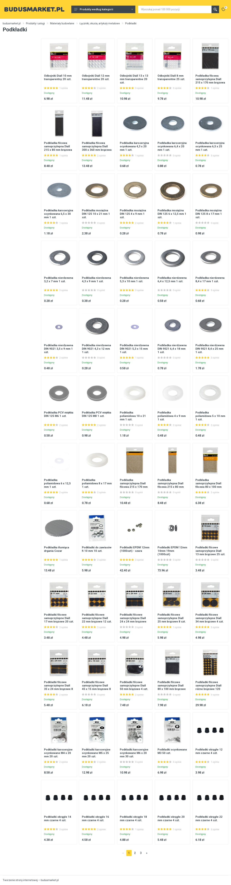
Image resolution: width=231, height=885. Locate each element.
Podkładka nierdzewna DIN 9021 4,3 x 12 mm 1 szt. (96, 349)
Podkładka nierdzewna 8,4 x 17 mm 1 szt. (210, 279)
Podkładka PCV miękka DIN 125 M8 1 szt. (96, 414)
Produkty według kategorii (103, 9)
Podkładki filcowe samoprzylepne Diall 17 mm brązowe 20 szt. (59, 618)
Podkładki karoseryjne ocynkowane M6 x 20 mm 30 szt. (134, 753)
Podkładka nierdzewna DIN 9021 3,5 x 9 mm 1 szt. (58, 349)
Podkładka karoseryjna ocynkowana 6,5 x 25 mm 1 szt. (210, 146)
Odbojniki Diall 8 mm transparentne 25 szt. (171, 77)
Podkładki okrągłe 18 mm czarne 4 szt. (133, 818)
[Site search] (175, 9)
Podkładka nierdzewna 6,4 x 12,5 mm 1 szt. (172, 279)
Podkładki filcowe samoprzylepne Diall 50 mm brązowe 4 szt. (134, 686)
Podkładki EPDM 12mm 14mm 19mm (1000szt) (172, 551)
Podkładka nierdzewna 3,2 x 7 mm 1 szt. (58, 279)
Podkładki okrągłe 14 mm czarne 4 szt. (57, 818)
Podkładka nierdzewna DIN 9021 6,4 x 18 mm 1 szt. (172, 349)
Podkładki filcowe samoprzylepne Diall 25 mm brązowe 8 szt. (172, 618)
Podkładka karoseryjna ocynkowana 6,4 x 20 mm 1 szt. (172, 146)
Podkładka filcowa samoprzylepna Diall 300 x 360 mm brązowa (97, 146)
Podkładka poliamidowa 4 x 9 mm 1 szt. (172, 416)
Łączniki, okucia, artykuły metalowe (100, 23)
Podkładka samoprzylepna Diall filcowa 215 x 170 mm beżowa (134, 485)
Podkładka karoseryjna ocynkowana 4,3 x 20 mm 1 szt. (134, 146)
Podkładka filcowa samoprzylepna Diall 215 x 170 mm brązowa (210, 79)
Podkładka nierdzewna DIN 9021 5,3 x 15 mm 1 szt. (134, 349)
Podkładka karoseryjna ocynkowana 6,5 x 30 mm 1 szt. (58, 214)
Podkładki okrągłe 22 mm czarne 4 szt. (209, 818)
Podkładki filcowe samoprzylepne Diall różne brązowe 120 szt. (208, 687)
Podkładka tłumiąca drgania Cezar (56, 549)
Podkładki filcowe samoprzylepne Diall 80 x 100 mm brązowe (172, 686)
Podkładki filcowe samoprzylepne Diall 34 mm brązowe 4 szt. (209, 618)
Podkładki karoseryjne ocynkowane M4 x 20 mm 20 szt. (58, 753)
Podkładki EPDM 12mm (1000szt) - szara (134, 549)
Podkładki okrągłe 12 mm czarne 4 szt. (209, 751)
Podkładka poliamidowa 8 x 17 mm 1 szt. (97, 483)
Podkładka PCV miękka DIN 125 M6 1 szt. (58, 414)
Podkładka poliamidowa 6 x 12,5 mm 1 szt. (57, 483)
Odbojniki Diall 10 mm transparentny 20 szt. (58, 77)
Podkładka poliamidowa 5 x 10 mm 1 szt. (210, 416)
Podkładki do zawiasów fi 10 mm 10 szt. (97, 549)
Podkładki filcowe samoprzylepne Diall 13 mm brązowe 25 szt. (210, 551)
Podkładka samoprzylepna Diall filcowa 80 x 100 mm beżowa (208, 485)
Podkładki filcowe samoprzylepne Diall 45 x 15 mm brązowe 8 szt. (96, 687)
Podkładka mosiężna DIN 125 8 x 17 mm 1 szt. (208, 214)
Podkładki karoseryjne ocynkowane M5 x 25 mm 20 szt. (96, 753)
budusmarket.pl (12, 23)
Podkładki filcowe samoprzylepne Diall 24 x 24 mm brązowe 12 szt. (133, 620)
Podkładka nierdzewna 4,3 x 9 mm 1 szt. (96, 279)
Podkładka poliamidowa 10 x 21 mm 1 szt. (133, 416)
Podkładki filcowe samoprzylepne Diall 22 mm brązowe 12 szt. (97, 618)
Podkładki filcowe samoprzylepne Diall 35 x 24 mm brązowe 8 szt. (58, 687)
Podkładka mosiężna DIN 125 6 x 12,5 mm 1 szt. (172, 214)
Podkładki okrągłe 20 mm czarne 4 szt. (171, 818)
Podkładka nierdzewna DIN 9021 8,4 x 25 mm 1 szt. (210, 349)
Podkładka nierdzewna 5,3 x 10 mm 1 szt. (134, 279)
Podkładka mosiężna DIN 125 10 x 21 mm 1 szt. (96, 214)
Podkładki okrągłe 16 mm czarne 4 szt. (95, 818)
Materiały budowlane (62, 23)
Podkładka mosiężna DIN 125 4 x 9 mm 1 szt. (133, 214)
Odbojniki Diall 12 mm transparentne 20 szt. (96, 77)
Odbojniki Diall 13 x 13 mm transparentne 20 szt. (134, 79)
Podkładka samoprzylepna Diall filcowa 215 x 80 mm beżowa (171, 485)
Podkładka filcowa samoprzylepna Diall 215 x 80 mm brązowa (58, 146)
